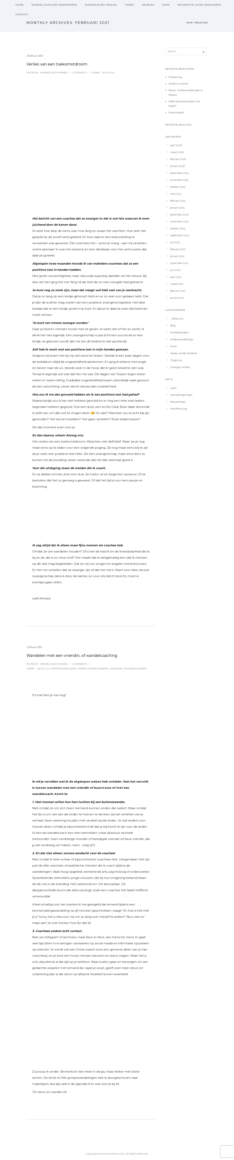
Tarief (129, 4)
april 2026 (176, 145)
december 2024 (179, 214)
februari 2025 (178, 200)
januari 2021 (177, 297)
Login (173, 387)
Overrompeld (176, 112)
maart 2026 (177, 152)
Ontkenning (175, 77)
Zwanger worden (135, 668)
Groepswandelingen (64, 668)
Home (19, 4)
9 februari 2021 (34, 647)
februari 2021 (177, 290)
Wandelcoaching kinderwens (54, 4)
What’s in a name (178, 83)
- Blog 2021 (108, 72)
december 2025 (179, 173)
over (166, 4)
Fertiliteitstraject (179, 332)
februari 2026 (178, 159)
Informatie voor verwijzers (199, 4)
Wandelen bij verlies (101, 4)
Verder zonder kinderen (93, 668)
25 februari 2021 (34, 56)
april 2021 (176, 277)
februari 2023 (178, 249)
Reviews (148, 4)
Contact (22, 14)
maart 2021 (176, 283)
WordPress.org (178, 408)
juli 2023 (175, 242)
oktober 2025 (177, 186)
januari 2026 (177, 166)
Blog (173, 325)
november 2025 (179, 180)
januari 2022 (177, 256)
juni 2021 (175, 270)
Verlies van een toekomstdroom (56, 64)
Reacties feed (177, 401)
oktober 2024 (177, 228)
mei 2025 (175, 193)
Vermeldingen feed (181, 394)
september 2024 (179, 235)
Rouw (173, 346)
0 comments (79, 72)
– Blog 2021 (177, 318)
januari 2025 (177, 207)
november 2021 (179, 263)
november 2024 (179, 221)
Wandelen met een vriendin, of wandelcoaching (71, 655)
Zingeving (116, 668)
